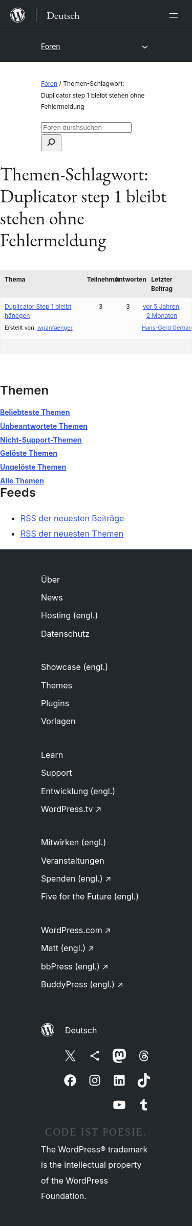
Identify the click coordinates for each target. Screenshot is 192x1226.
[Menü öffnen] (175, 15)
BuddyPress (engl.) (82, 984)
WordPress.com (76, 930)
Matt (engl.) (67, 948)
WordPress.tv (71, 809)
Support (56, 773)
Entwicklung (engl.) (78, 791)
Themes (56, 685)
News (52, 597)
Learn (52, 755)
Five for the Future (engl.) (90, 896)
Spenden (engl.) (76, 878)
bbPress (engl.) (75, 966)
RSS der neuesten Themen (71, 533)
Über (50, 579)
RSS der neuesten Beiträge (72, 518)
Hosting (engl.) (69, 615)
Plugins (55, 703)
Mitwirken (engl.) (73, 842)
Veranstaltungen (72, 860)
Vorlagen (58, 721)
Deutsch (81, 1030)
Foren (50, 46)
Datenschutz (65, 634)
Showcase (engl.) (74, 667)
